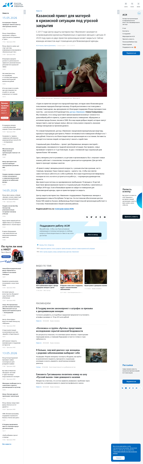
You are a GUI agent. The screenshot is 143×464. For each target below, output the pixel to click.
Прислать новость (128, 39)
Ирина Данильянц (50, 45)
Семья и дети (61, 45)
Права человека (96, 288)
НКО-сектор (47, 290)
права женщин (66, 248)
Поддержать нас (127, 47)
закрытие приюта (45, 248)
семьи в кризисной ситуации (86, 248)
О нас (124, 28)
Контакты (125, 31)
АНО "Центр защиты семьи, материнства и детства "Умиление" (59, 251)
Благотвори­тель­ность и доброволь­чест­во (80, 292)
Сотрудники (126, 33)
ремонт (74, 248)
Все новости (6, 444)
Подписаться (131, 53)
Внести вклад (93, 234)
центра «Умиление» (77, 112)
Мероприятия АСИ (128, 36)
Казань (41, 245)
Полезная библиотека (129, 42)
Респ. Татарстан (49, 245)
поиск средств (56, 248)
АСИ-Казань (40, 45)
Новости (39, 11)
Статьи (38, 367)
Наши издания (127, 44)
